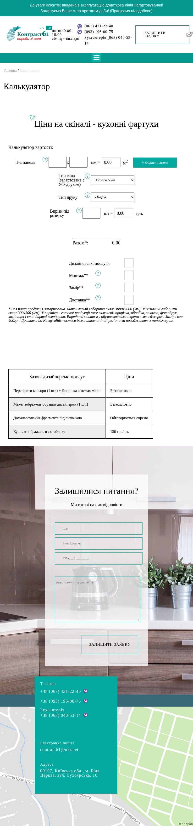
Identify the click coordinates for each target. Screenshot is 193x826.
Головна (10, 70)
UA (41, 27)
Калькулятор (30, 70)
